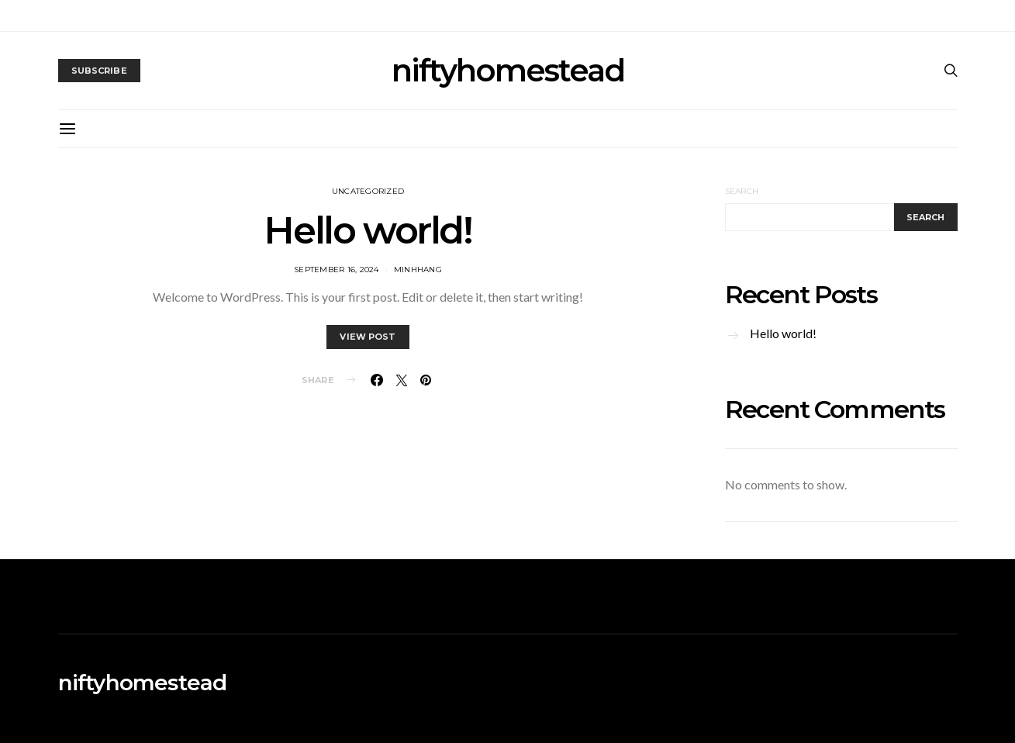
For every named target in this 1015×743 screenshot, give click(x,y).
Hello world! (367, 230)
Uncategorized (368, 191)
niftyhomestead (508, 70)
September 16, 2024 (336, 269)
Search (742, 191)
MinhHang (418, 269)
